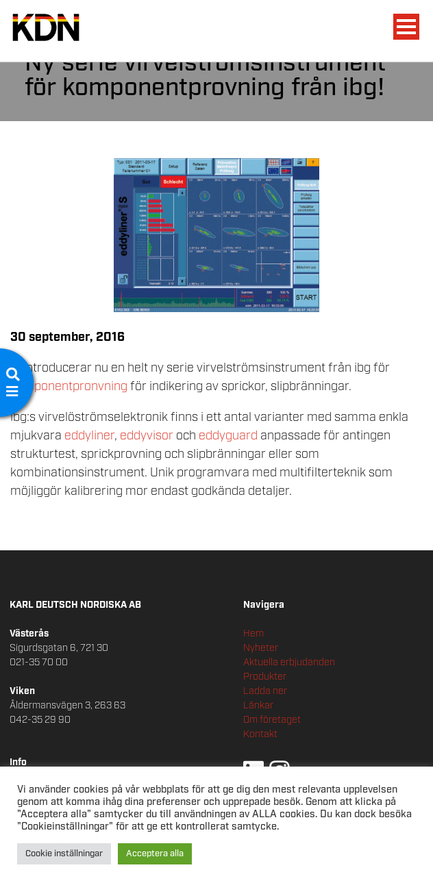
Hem (253, 634)
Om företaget (272, 720)
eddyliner (89, 436)
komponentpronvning (70, 387)
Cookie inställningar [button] (64, 854)
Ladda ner (265, 691)
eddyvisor (148, 436)
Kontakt (260, 734)
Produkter (264, 677)
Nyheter (260, 648)
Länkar (258, 706)
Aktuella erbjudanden (289, 662)
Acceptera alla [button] (155, 854)
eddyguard (229, 436)
